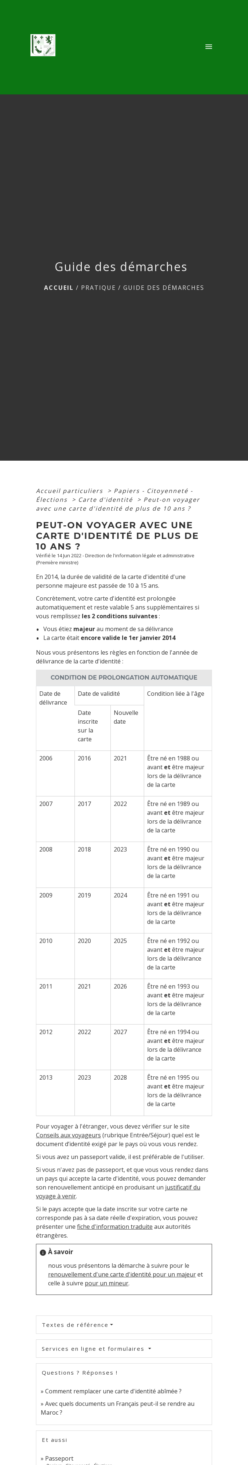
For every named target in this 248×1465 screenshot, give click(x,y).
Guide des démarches (163, 288)
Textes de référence (75, 1324)
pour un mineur (106, 1283)
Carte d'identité (106, 500)
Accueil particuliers (70, 491)
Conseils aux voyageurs (68, 1135)
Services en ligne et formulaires (94, 1348)
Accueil (59, 288)
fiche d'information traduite (115, 1227)
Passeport (59, 1458)
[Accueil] (45, 47)
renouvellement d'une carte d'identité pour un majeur (122, 1274)
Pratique (98, 288)
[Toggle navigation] (209, 47)
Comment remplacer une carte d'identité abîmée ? (113, 1391)
